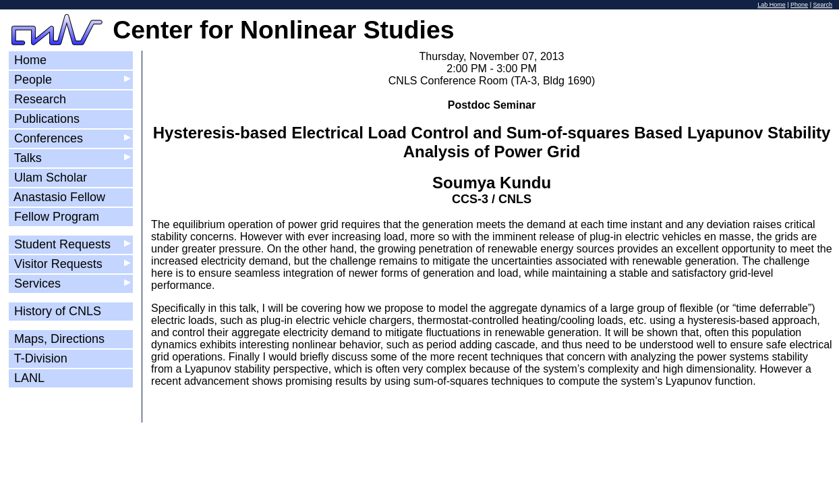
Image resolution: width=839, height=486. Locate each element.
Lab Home (771, 4)
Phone (799, 4)
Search (822, 4)
